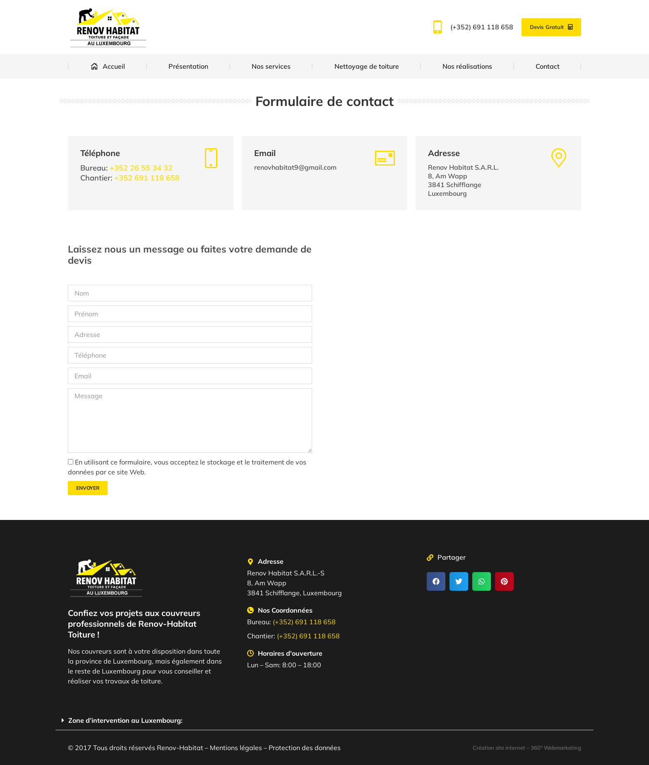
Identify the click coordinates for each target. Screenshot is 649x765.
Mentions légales (236, 747)
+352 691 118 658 (147, 178)
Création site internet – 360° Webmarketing (527, 747)
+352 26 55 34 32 (141, 168)
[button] (436, 581)
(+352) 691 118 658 (471, 27)
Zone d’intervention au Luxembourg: (125, 720)
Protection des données (305, 747)
